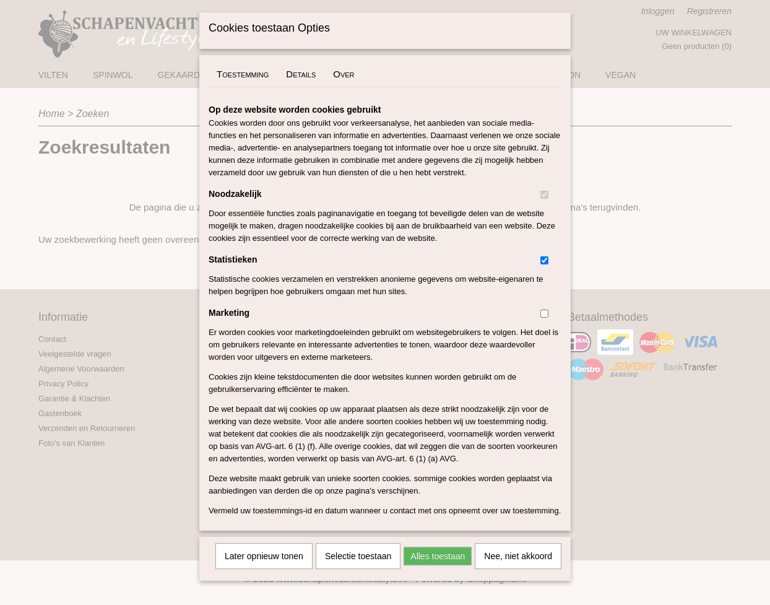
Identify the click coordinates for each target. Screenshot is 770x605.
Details (301, 90)
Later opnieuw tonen (264, 572)
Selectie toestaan (358, 572)
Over (343, 90)
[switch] (544, 211)
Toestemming (243, 90)
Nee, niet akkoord (518, 572)
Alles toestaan (437, 572)
